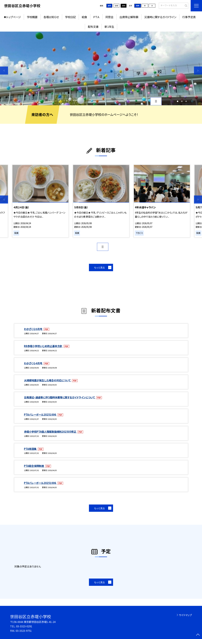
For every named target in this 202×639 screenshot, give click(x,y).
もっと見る (99, 267)
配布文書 (93, 27)
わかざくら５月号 (33, 329)
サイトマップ (185, 615)
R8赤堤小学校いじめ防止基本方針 (43, 346)
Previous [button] (4, 70)
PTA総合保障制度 (34, 466)
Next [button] (198, 70)
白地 (116, 5)
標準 (137, 5)
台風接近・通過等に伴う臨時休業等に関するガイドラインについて (60, 397)
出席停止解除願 (129, 17)
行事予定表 (189, 17)
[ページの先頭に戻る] (198, 635)
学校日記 (70, 17)
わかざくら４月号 (33, 363)
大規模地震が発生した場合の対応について (47, 380)
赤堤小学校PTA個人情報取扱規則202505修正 (50, 431)
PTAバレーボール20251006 (40, 414)
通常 (109, 5)
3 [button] (186, 101)
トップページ (13, 17)
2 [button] (181, 101)
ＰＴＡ (96, 17)
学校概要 (32, 17)
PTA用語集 (30, 449)
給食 (84, 17)
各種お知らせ (51, 17)
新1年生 (109, 27)
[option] (101, 68)
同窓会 (109, 17)
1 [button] (177, 101)
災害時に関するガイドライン (160, 17)
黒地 (123, 5)
